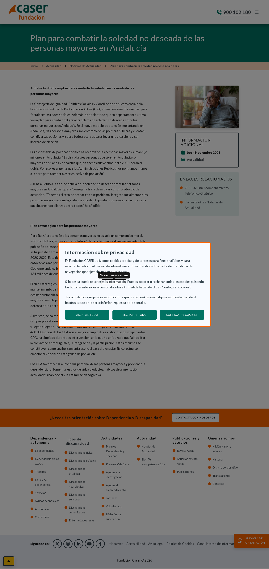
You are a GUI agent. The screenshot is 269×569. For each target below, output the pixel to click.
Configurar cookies (185, 314)
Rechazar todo (135, 314)
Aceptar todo (87, 314)
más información (114, 282)
